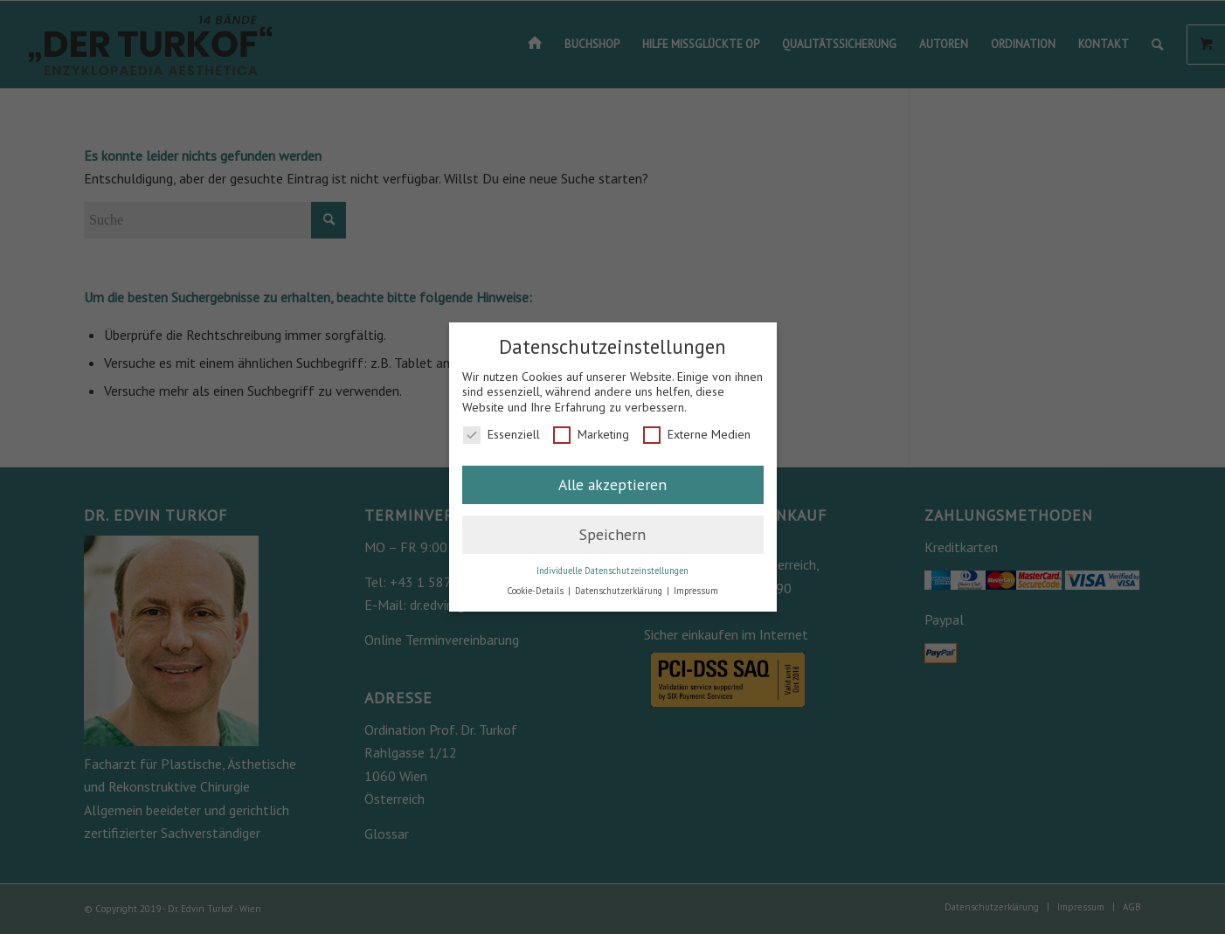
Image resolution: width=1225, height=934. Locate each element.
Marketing (591, 434)
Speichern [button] (612, 534)
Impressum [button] (696, 591)
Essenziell (501, 434)
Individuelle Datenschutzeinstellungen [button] (612, 570)
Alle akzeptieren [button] (612, 484)
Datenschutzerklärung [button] (620, 591)
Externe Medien (697, 434)
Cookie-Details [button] (536, 591)
